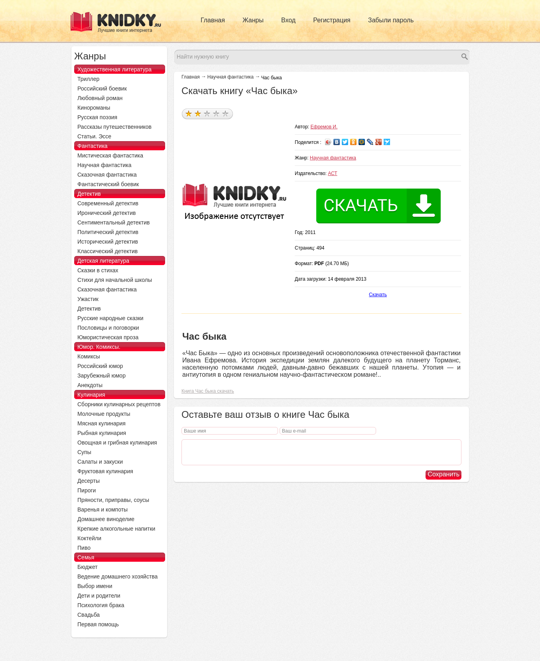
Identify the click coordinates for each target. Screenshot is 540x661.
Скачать (378, 294)
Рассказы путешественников (114, 127)
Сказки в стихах (97, 270)
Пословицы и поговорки (108, 328)
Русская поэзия (97, 117)
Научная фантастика (230, 77)
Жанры (253, 20)
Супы (84, 452)
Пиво (84, 548)
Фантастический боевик (108, 184)
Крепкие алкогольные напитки (116, 528)
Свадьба (88, 615)
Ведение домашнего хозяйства (117, 576)
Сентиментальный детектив (113, 222)
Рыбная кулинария (101, 433)
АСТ (332, 173)
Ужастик (88, 299)
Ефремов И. (324, 127)
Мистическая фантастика (110, 155)
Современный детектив (107, 203)
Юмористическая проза (107, 337)
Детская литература (103, 261)
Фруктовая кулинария (105, 471)
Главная (213, 20)
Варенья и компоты (102, 509)
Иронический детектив (106, 213)
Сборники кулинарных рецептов (118, 404)
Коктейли (89, 538)
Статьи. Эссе (94, 136)
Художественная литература (114, 69)
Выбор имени (94, 586)
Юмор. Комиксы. (98, 347)
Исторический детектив (107, 241)
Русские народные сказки (110, 318)
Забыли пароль (391, 20)
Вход (288, 20)
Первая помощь (98, 624)
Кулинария (91, 394)
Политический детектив (107, 232)
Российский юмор (100, 366)
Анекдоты (89, 385)
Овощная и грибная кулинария (117, 442)
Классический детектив (107, 251)
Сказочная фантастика (107, 174)
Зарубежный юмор (101, 375)
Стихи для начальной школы (114, 280)
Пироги (86, 490)
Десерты (88, 481)
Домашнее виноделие (105, 519)
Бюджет (87, 567)
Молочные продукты (103, 414)
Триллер (88, 79)
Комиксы (88, 356)
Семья (85, 557)
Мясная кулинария (101, 423)
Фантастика (92, 146)
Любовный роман (99, 98)
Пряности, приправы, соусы (113, 500)
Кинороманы (93, 107)
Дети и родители (98, 595)
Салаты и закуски (100, 461)
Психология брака (100, 605)
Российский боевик (102, 88)
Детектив (89, 194)
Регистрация (332, 20)
